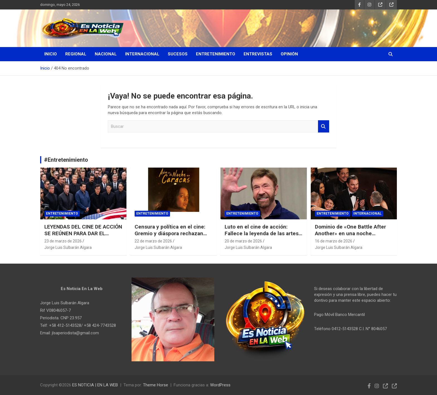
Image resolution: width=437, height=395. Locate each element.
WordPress (220, 384)
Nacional (106, 54)
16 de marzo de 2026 (333, 241)
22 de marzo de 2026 (153, 241)
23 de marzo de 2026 (63, 241)
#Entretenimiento (66, 159)
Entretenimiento (215, 54)
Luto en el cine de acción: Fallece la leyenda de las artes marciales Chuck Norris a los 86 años (263, 237)
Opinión (289, 54)
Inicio (50, 54)
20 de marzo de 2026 (243, 241)
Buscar (323, 126)
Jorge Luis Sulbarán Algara (68, 247)
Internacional (142, 54)
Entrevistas (258, 54)
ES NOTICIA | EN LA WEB (95, 384)
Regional (75, 54)
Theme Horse (155, 384)
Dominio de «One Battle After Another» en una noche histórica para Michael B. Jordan (350, 237)
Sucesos (178, 54)
